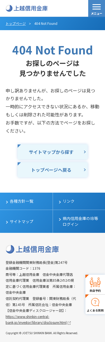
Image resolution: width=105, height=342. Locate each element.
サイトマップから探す (51, 152)
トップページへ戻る (51, 169)
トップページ (16, 23)
